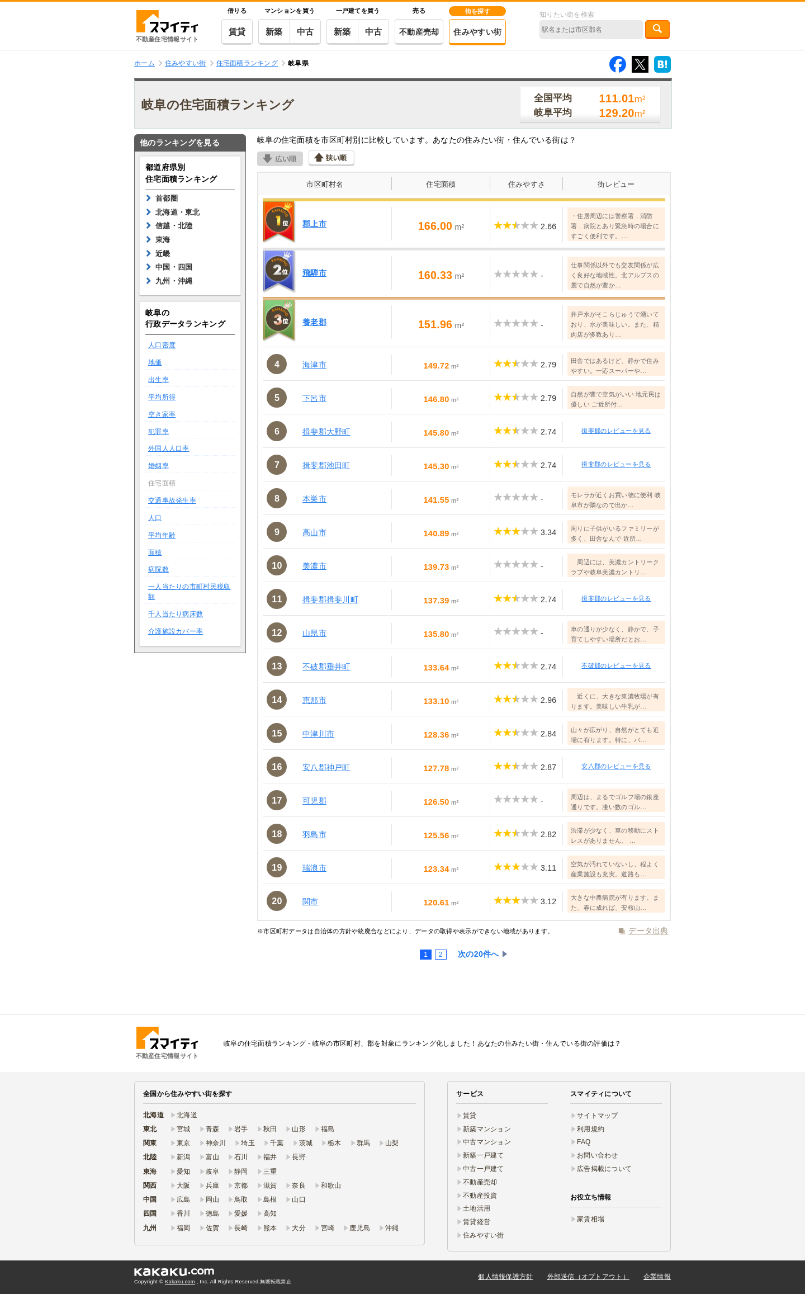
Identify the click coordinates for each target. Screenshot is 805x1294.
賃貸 (237, 31)
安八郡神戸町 (326, 767)
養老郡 (314, 322)
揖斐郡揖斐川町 (330, 599)
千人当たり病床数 (175, 614)
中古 (305, 31)
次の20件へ (478, 954)
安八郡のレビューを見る (616, 766)
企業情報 (657, 1277)
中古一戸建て (483, 1169)
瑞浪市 (314, 867)
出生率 (158, 380)
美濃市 (314, 565)
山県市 (314, 633)
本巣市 (314, 498)
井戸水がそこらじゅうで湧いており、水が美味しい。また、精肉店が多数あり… (615, 324)
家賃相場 (590, 1219)
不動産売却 (419, 31)
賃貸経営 (476, 1222)
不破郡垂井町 (326, 666)
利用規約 (590, 1129)
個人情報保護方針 (505, 1277)
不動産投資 (480, 1195)
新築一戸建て (483, 1155)
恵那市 (314, 700)
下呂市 (314, 398)
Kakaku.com (180, 1281)
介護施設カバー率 (175, 631)
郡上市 (314, 223)
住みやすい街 (477, 31)
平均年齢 (162, 535)
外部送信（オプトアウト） (588, 1277)
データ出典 (648, 930)
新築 (274, 31)
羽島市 (314, 834)
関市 (310, 901)
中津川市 (318, 733)
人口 (155, 518)
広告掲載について (604, 1169)
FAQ (584, 1142)
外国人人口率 (169, 448)
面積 (155, 552)
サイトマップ (597, 1116)
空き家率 (162, 414)
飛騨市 (314, 272)
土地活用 (476, 1208)
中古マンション (487, 1142)
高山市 (314, 532)
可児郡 (314, 800)
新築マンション (487, 1129)
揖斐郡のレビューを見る (616, 430)
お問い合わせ (597, 1155)
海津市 (314, 364)
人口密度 (162, 345)
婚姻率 (158, 466)
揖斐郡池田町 (326, 465)
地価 (155, 362)
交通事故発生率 (172, 500)
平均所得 (162, 397)
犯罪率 (158, 432)
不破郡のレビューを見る (616, 665)
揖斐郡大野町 (326, 431)
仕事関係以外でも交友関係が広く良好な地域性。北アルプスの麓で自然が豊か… (615, 275)
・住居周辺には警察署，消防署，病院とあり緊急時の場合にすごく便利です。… (615, 225)
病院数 (158, 569)
